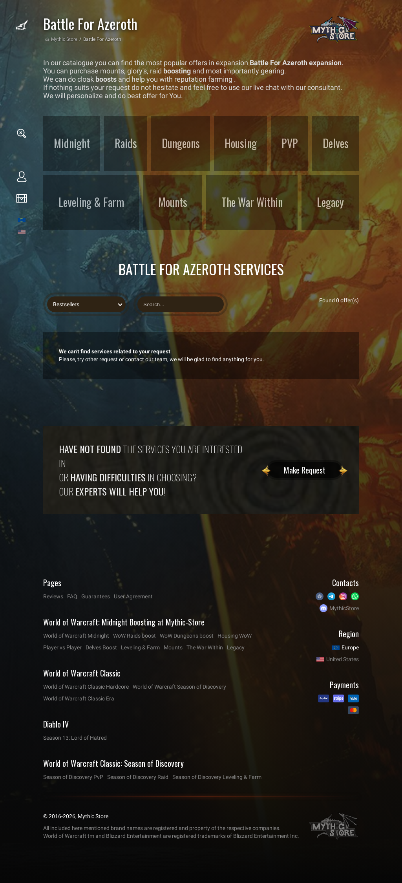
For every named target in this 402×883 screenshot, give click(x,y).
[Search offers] (180, 304)
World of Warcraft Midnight (76, 636)
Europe (350, 647)
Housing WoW (234, 636)
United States (342, 659)
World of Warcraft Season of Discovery (179, 687)
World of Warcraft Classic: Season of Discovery (113, 763)
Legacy (236, 647)
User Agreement (133, 596)
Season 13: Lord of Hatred (75, 738)
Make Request (304, 470)
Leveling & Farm (140, 647)
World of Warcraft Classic (82, 673)
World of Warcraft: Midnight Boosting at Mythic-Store (124, 622)
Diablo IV (56, 724)
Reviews (53, 596)
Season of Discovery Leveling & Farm (216, 777)
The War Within (204, 647)
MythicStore (344, 608)
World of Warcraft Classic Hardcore (86, 687)
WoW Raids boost (134, 636)
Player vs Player (62, 647)
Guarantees (95, 596)
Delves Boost (101, 647)
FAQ (72, 596)
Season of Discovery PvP (73, 777)
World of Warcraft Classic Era (78, 698)
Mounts (173, 647)
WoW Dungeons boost (187, 636)
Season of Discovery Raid (137, 777)
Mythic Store (64, 39)
